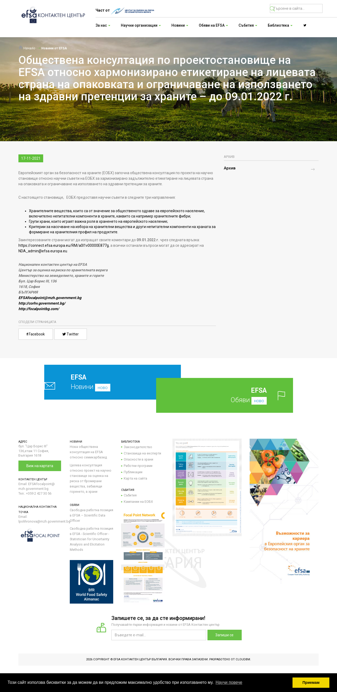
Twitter (70, 334)
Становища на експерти (142, 453)
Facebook (36, 334)
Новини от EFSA (54, 48)
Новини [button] (179, 25)
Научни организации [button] (141, 25)
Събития (130, 495)
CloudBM (243, 659)
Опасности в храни (138, 459)
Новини (100, 382)
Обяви (233, 395)
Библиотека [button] (280, 25)
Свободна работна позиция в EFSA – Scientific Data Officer (91, 515)
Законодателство (138, 447)
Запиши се (224, 635)
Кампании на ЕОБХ (138, 502)
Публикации (133, 472)
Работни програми (138, 466)
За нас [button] (103, 25)
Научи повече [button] (229, 682)
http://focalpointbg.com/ (38, 309)
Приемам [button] (311, 682)
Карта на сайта (135, 478)
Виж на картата (39, 466)
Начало (26, 48)
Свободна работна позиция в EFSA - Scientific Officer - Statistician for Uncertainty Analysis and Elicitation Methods (91, 539)
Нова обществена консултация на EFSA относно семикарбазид (88, 452)
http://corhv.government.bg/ (41, 303)
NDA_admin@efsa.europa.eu (42, 251)
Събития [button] (248, 25)
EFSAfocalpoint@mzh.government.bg (49, 298)
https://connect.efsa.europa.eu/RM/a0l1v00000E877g (63, 245)
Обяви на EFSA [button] (213, 25)
